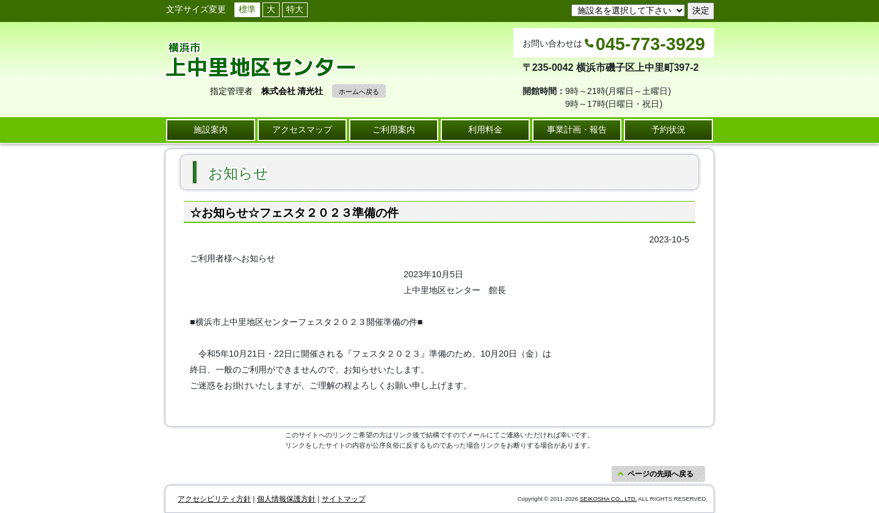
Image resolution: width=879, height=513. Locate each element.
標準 (247, 9)
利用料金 (485, 129)
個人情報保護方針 (286, 499)
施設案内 (211, 129)
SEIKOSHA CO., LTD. (608, 498)
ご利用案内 (393, 129)
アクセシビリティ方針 (214, 499)
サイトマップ (344, 499)
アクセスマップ (302, 129)
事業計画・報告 (577, 129)
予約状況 (668, 129)
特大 (294, 9)
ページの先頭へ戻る (660, 474)
